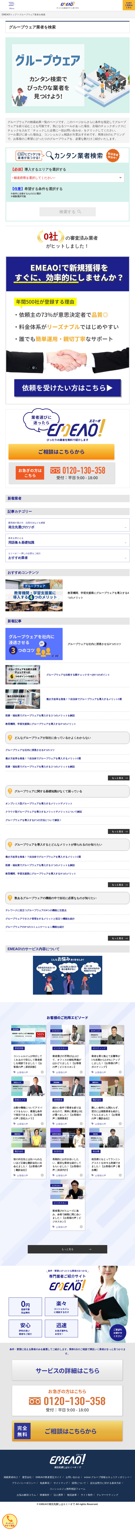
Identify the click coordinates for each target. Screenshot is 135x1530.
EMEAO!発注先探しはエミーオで (57, 1504)
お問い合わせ (73, 1477)
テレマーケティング (107, 1495)
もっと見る (76, 1249)
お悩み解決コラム (26, 1495)
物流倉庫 (72, 1495)
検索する (70, 212)
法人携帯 (58, 1495)
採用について (79, 1483)
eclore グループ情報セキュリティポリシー (107, 1477)
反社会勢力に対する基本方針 (105, 1483)
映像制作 (44, 1495)
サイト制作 (87, 1495)
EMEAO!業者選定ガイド (49, 1477)
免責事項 (44, 1483)
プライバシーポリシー (24, 1483)
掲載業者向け (11, 1477)
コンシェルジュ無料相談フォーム (67, 1489)
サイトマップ (61, 1483)
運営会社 (27, 1477)
